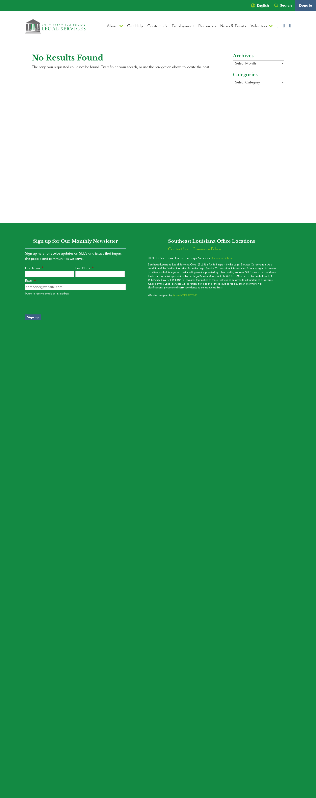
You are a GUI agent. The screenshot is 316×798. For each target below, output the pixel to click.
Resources (207, 26)
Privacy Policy (222, 258)
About (112, 26)
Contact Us (157, 26)
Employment (183, 26)
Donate (305, 6)
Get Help (135, 26)
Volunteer (259, 26)
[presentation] (55, 305)
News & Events (233, 26)
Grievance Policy (206, 250)
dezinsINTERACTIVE (185, 295)
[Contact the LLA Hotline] (248, 754)
